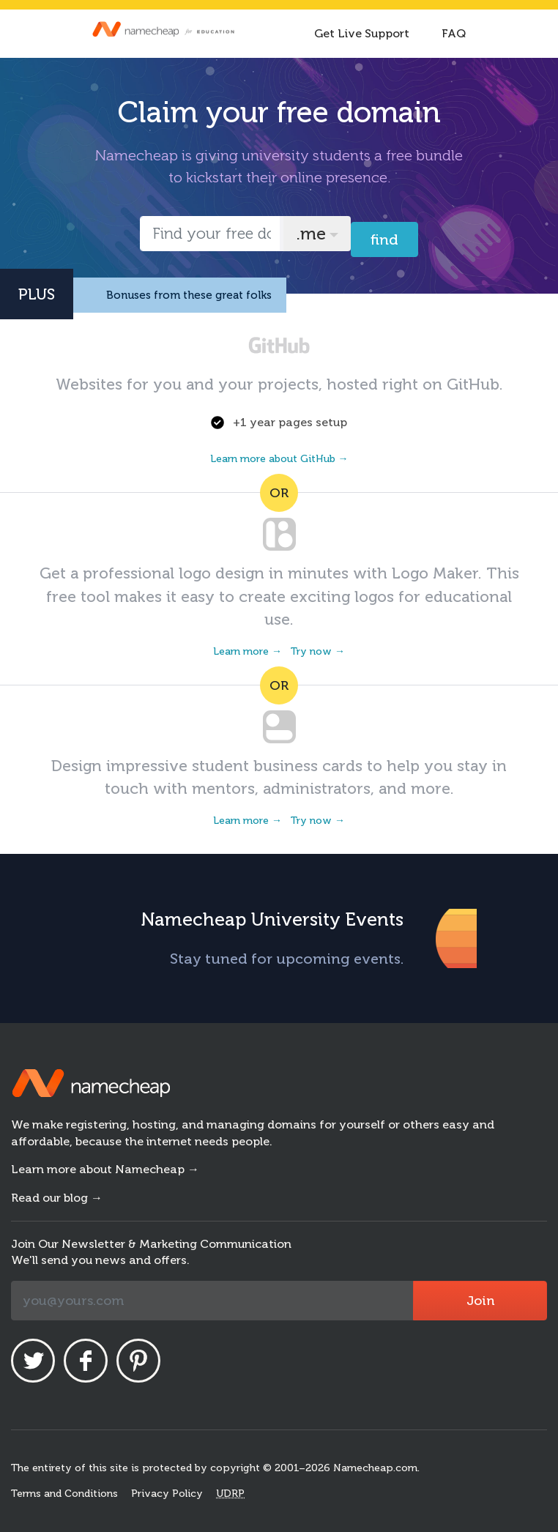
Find (384, 239)
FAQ (454, 33)
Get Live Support (361, 33)
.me (311, 233)
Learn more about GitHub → (279, 459)
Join (480, 1301)
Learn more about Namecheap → (105, 1169)
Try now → (318, 651)
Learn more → (247, 651)
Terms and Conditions (64, 1493)
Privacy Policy (167, 1493)
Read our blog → (57, 1198)
